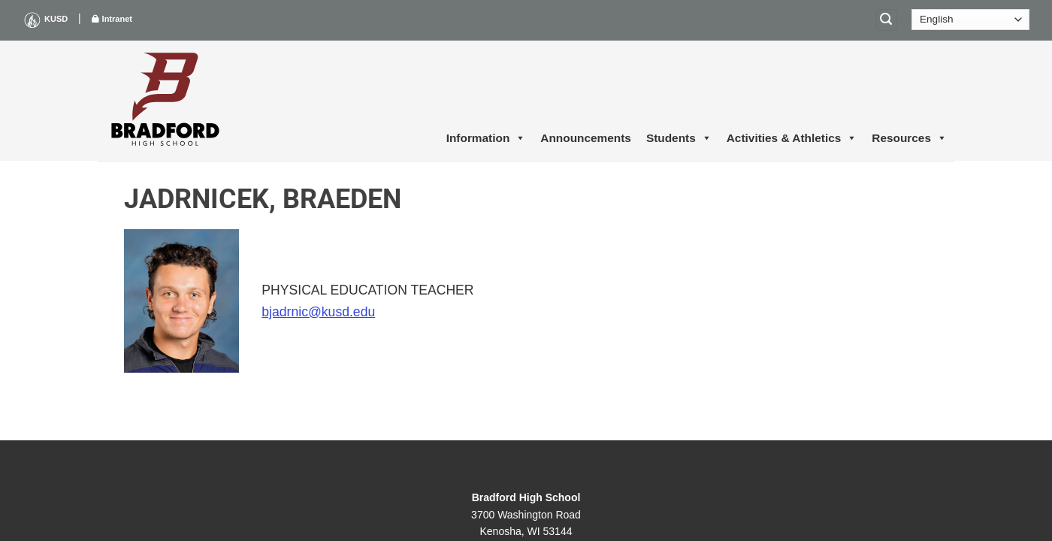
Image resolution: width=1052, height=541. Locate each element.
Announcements (585, 137)
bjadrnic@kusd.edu (318, 311)
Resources (909, 138)
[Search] (886, 20)
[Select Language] (970, 19)
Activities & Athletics (792, 138)
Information (486, 138)
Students (679, 138)
